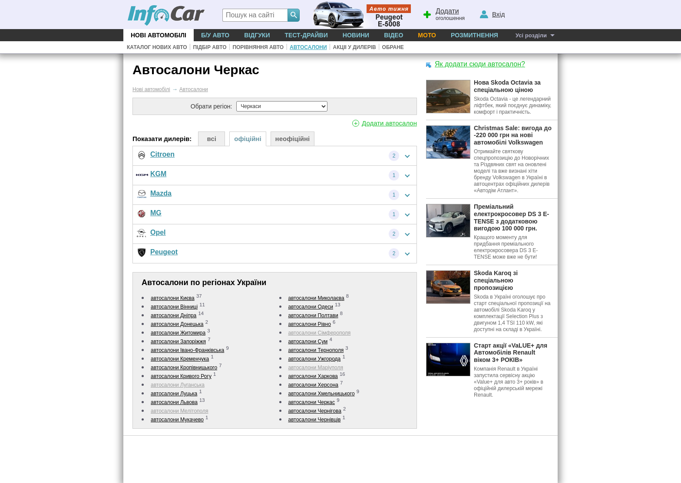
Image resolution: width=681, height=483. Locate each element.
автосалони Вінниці (174, 307)
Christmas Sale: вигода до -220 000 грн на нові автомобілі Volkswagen (513, 135)
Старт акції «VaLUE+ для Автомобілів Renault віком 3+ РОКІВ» (510, 353)
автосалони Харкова (313, 376)
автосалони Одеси (310, 307)
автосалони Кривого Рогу (181, 376)
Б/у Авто (215, 35)
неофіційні (292, 138)
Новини (356, 35)
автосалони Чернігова (314, 411)
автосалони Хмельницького (321, 394)
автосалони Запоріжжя (178, 341)
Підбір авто (209, 47)
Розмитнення (474, 35)
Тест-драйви (305, 35)
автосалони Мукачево (177, 420)
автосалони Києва (173, 298)
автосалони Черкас (311, 402)
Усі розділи (531, 35)
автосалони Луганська (178, 385)
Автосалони (308, 47)
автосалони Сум (308, 341)
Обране (393, 47)
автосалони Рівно (309, 324)
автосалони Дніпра (173, 315)
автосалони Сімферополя (319, 333)
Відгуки (257, 35)
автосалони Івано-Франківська (187, 350)
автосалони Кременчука (180, 359)
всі (211, 138)
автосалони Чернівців (314, 420)
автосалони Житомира (178, 333)
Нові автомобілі (158, 35)
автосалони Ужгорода (314, 359)
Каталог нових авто (157, 47)
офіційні (247, 138)
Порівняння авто (258, 47)
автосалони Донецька (177, 324)
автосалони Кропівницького (184, 368)
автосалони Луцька (174, 394)
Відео (393, 35)
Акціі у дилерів (354, 47)
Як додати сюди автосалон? (480, 64)
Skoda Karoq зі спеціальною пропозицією (496, 280)
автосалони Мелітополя (179, 411)
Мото (427, 35)
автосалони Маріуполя (316, 368)
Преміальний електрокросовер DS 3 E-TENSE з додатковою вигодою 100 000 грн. (511, 217)
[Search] (294, 15)
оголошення (443, 13)
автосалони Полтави (313, 315)
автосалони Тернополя (316, 350)
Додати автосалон (389, 123)
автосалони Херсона (313, 385)
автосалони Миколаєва (316, 298)
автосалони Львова (174, 402)
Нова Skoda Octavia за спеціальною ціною (507, 86)
